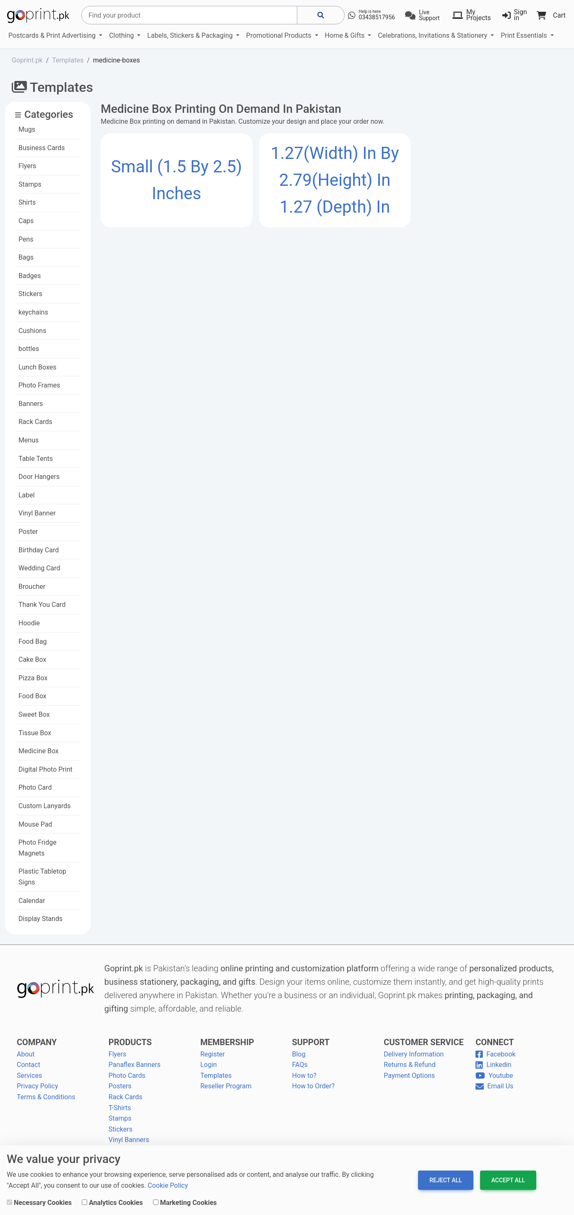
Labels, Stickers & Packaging (190, 35)
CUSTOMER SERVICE (423, 1042)
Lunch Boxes (37, 367)
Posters (120, 1086)
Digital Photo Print (45, 769)
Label (26, 495)
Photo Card (35, 787)
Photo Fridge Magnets (37, 847)
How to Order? (313, 1086)
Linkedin (493, 1065)
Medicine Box (38, 751)
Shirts (27, 202)
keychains (33, 312)
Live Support (429, 15)
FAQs (299, 1065)
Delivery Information (414, 1054)
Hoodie (29, 623)
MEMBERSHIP (227, 1042)
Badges (29, 276)
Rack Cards (35, 422)
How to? (304, 1076)
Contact (28, 1065)
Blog (298, 1054)
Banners (30, 404)
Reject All (445, 1180)
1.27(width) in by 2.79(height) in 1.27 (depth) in (335, 180)
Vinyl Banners (129, 1140)
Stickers (30, 294)
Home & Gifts (345, 35)
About (26, 1054)
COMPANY (37, 1042)
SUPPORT (311, 1042)
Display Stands (40, 919)
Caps (26, 221)
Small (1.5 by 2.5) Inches (176, 180)
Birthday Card (38, 550)
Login (208, 1065)
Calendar (31, 901)
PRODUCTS (130, 1042)
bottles (28, 349)
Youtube (494, 1076)
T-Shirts (120, 1108)
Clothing (122, 35)
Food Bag (32, 641)
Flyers (27, 166)
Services (29, 1076)
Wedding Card (39, 568)
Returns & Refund (409, 1065)
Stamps (30, 184)
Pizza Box (32, 678)
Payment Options (409, 1076)
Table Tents (35, 459)
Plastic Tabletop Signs (42, 876)
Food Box (32, 696)
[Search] (189, 15)
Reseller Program (226, 1086)
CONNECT (494, 1042)
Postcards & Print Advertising (52, 35)
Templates (216, 1076)
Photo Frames (39, 385)
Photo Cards (127, 1076)
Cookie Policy (168, 1185)
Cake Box (32, 659)
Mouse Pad (35, 824)
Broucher (31, 587)
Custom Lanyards (44, 806)
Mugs (26, 129)
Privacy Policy (37, 1086)
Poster (28, 532)
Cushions (32, 331)
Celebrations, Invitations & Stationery (433, 35)
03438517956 (377, 17)
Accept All (508, 1180)
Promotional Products (279, 35)
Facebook (495, 1054)
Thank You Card (41, 605)
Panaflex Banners (135, 1065)
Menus (28, 440)
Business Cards (41, 148)
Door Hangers (39, 477)
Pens (26, 239)
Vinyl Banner (37, 513)
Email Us (494, 1086)
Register (212, 1054)
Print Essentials (524, 35)
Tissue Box (34, 733)
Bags (26, 257)
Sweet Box (34, 714)
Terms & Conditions (46, 1097)
